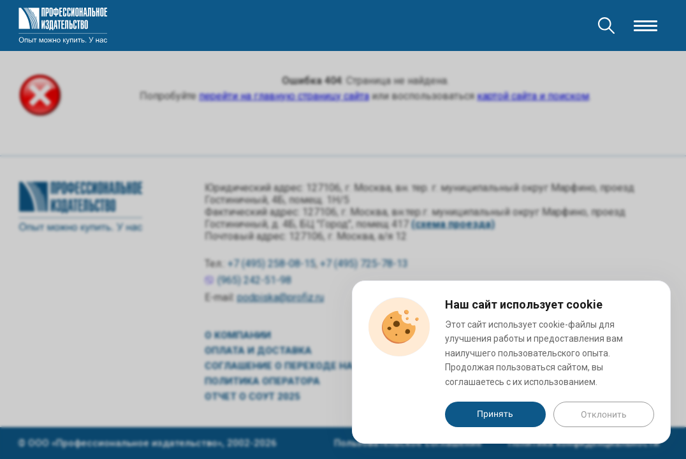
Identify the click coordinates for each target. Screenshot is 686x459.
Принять (495, 414)
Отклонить (604, 414)
